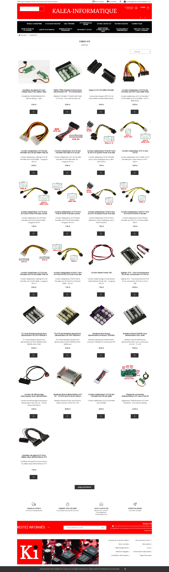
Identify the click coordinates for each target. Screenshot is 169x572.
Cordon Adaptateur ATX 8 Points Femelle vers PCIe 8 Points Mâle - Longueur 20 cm (67, 220)
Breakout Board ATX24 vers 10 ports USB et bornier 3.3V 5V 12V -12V (67, 402)
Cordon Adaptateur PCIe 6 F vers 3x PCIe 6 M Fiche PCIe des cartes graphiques (135, 212)
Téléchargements (121, 548)
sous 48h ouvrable (135, 507)
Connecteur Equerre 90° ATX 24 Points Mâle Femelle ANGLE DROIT (101, 97)
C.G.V (149, 548)
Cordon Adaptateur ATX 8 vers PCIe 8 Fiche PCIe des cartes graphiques (68, 212)
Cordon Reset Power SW (101, 273)
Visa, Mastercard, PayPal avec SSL (67, 507)
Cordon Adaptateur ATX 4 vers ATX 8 (135, 152)
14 (135, 409)
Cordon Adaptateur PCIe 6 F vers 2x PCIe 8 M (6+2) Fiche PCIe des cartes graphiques (68, 273)
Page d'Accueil (145, 555)
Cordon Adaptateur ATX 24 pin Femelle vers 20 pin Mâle (101, 395)
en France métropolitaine (34, 507)
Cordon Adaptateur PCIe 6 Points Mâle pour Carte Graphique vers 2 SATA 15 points (101, 220)
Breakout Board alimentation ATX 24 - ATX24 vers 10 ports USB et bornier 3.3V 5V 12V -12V (68, 395)
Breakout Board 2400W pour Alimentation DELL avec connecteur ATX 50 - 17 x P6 (135, 342)
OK (125, 569)
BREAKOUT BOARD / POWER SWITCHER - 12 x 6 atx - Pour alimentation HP (68, 97)
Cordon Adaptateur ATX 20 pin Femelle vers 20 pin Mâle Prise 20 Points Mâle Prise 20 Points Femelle (34, 152)
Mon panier (146, 544)
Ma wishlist (112, 2)
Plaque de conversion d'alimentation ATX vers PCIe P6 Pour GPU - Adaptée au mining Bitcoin (135, 395)
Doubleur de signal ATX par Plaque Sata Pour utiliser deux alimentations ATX (34, 91)
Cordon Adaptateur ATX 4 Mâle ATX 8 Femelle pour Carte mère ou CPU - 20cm (135, 159)
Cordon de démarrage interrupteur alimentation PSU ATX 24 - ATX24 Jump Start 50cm (34, 403)
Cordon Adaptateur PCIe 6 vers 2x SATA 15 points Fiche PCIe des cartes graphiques (101, 212)
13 (67, 105)
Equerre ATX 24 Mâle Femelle (101, 90)
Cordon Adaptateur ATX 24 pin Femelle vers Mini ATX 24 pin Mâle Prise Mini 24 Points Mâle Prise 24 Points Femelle (68, 152)
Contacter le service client (118, 540)
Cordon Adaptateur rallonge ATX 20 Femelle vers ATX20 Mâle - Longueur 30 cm (34, 159)
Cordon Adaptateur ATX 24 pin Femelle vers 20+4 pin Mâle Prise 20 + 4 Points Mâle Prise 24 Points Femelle (135, 91)
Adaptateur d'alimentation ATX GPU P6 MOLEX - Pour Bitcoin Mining (135, 402)
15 (135, 287)
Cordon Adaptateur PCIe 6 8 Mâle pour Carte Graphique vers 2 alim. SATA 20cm (101, 159)
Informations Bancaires (142, 552)
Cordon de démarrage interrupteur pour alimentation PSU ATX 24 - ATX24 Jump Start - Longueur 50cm (33, 395)
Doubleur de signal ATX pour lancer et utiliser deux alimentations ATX (34, 462)
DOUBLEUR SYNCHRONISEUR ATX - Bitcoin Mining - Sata (34, 97)
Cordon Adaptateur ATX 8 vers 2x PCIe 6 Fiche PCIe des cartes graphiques (34, 212)
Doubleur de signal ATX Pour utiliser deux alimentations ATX (34, 456)
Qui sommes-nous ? (143, 540)
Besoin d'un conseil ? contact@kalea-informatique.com (101, 509)
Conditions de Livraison (119, 555)
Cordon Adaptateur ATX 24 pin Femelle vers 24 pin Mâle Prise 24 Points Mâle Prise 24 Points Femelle (34, 273)
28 (68, 409)
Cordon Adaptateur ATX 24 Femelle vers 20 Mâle (101, 402)
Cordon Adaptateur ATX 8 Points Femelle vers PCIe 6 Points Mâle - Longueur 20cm (34, 220)
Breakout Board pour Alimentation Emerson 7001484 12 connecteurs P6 (101, 341)
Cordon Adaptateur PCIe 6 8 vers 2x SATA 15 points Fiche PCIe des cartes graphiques (101, 152)
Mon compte (98, 2)
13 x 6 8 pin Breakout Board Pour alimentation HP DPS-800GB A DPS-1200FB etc (67, 342)
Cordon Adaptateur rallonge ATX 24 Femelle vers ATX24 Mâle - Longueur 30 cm (34, 281)
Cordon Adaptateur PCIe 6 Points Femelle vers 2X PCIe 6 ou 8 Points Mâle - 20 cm (68, 281)
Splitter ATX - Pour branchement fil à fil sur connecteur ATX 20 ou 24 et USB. (135, 273)
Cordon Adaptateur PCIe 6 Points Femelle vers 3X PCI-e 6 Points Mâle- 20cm (135, 220)
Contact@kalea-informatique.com (137, 2)
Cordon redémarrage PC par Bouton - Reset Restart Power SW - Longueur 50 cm (101, 281)
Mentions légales (122, 552)
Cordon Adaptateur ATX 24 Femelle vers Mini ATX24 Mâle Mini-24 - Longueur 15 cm (67, 159)
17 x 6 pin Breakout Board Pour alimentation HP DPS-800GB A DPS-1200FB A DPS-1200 (34, 342)
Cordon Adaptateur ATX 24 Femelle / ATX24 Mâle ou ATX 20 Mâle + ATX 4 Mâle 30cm (135, 98)
